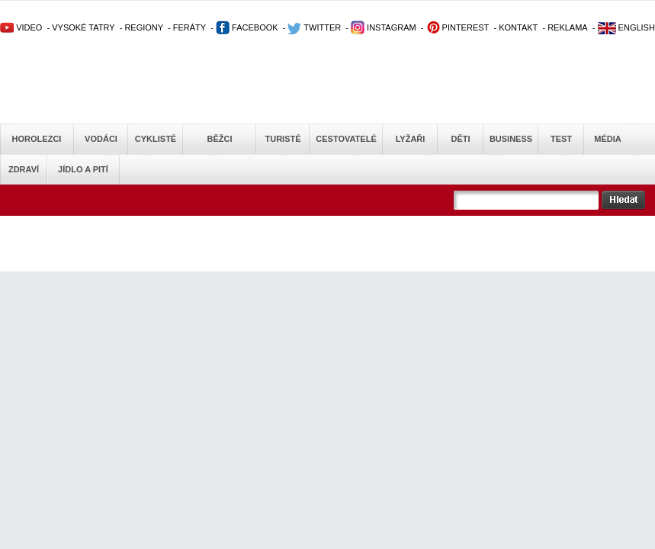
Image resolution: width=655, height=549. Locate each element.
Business (511, 138)
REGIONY (143, 27)
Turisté (282, 138)
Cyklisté (155, 138)
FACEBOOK (247, 27)
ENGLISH (626, 27)
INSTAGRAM (383, 27)
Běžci (220, 138)
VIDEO (21, 27)
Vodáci (101, 138)
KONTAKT (518, 27)
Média (607, 138)
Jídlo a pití (83, 169)
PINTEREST (458, 27)
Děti (460, 138)
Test (561, 138)
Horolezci (37, 138)
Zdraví (23, 169)
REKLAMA (567, 27)
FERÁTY (189, 27)
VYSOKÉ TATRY (83, 27)
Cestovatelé (346, 138)
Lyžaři (410, 138)
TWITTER (314, 27)
